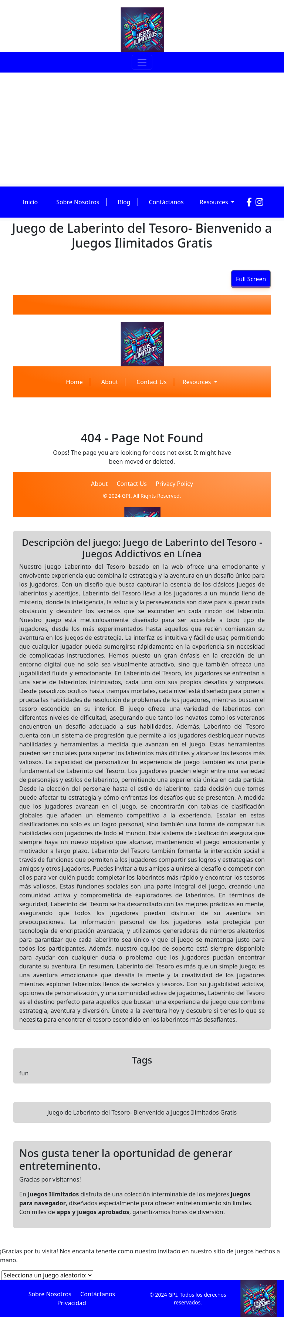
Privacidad (71, 1303)
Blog (124, 202)
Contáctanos (166, 202)
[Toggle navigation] (142, 62)
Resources (215, 202)
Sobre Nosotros (77, 202)
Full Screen (251, 279)
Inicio (30, 202)
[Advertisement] (142, 128)
